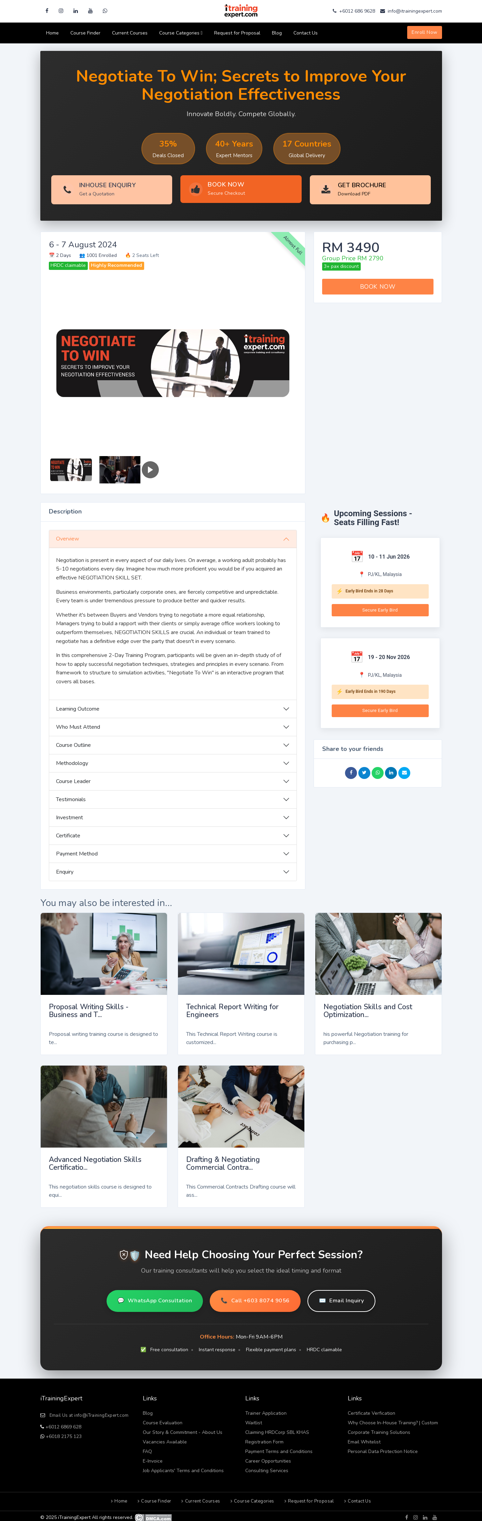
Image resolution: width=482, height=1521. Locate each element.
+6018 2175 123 (63, 1433)
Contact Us (305, 33)
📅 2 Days (60, 252)
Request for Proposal (237, 33)
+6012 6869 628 (62, 1424)
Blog (277, 33)
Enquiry (64, 869)
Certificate (68, 832)
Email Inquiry (341, 1298)
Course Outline (73, 742)
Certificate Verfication (371, 1410)
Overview (67, 535)
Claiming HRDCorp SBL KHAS (277, 1429)
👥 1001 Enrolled (98, 252)
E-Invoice (153, 1458)
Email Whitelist (364, 1439)
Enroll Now (424, 32)
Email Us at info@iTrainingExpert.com (89, 1412)
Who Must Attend (78, 724)
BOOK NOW (377, 283)
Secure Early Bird (380, 606)
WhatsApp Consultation (155, 1298)
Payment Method (77, 850)
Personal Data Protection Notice (383, 1448)
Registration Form (264, 1439)
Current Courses (130, 33)
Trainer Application (266, 1410)
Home (52, 33)
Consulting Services (266, 1467)
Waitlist (253, 1419)
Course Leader (73, 778)
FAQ (147, 1448)
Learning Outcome (77, 706)
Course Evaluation (162, 1419)
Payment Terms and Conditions (279, 1448)
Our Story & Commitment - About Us (182, 1429)
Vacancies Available (165, 1439)
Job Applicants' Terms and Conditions (183, 1467)
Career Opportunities (268, 1458)
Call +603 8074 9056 (255, 1298)
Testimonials (71, 796)
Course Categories (181, 33)
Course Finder (85, 33)
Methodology (72, 760)
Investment (69, 814)
